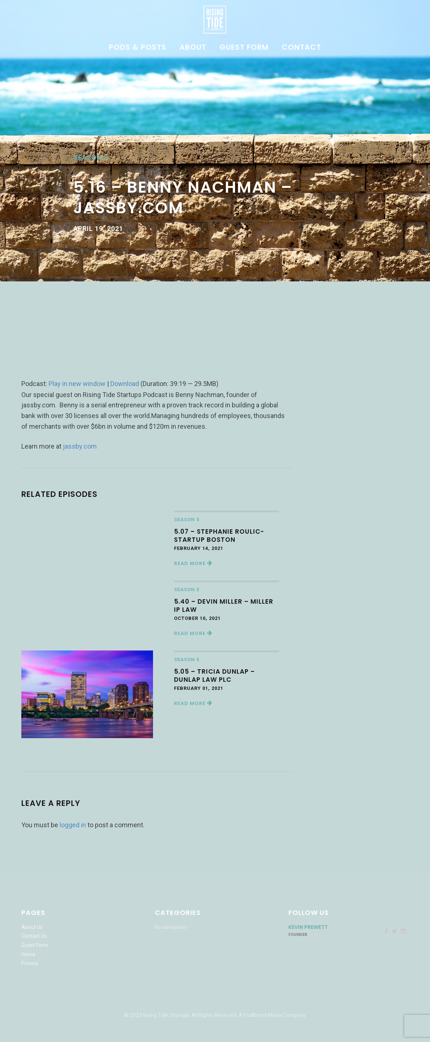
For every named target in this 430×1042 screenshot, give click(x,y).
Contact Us (34, 936)
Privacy (29, 963)
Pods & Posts (137, 47)
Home (28, 86)
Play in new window (77, 383)
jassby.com (80, 446)
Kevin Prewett (308, 927)
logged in (73, 825)
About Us (32, 927)
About (193, 47)
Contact (301, 47)
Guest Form (244, 47)
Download (124, 383)
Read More (193, 563)
